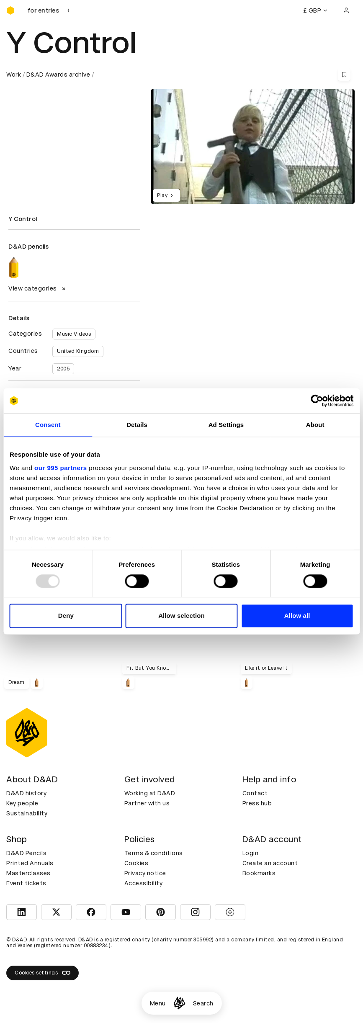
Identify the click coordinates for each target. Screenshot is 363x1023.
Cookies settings (42, 973)
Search (203, 1003)
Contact (255, 793)
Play (166, 195)
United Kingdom (78, 351)
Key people (22, 803)
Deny (66, 615)
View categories (37, 288)
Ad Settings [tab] (226, 424)
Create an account (270, 863)
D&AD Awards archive (58, 74)
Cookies (136, 863)
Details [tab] (136, 424)
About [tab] (315, 424)
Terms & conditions (153, 853)
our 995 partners (60, 467)
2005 (63, 369)
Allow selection (181, 615)
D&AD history (26, 793)
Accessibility (143, 883)
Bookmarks (259, 873)
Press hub (257, 803)
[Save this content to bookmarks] (344, 74)
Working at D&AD (149, 793)
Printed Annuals (30, 863)
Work (13, 74)
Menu (158, 1003)
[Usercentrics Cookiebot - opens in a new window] (316, 400)
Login (250, 853)
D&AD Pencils (26, 853)
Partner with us (147, 803)
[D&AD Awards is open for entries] (48, 10)
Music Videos (74, 334)
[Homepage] (179, 1003)
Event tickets (26, 883)
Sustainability (26, 813)
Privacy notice (145, 873)
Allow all (297, 615)
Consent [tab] (48, 424)
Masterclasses (28, 873)
